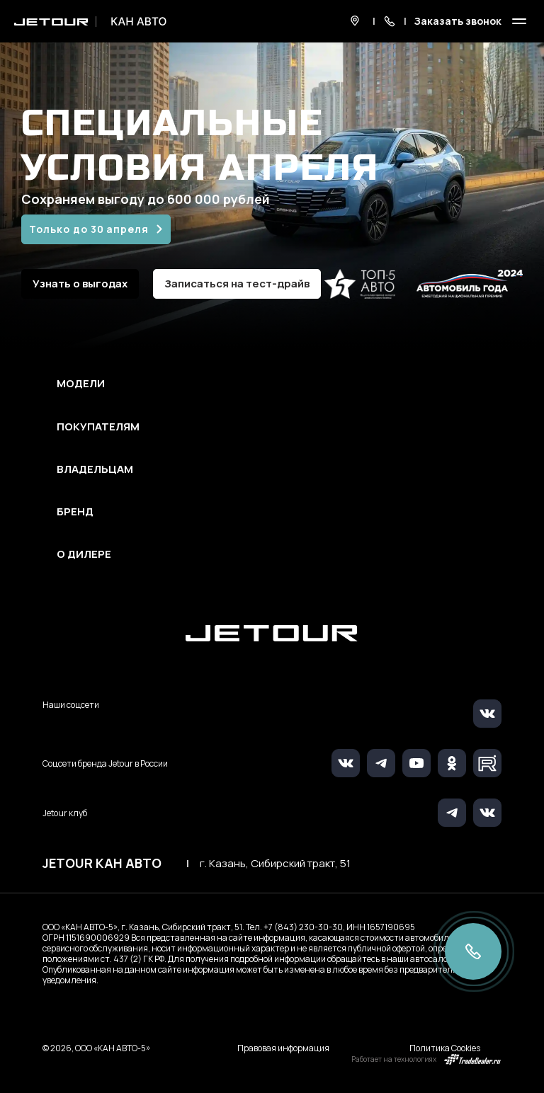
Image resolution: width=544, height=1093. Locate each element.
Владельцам (95, 469)
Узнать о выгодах (80, 283)
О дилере (84, 554)
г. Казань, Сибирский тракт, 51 (275, 864)
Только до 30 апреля (89, 229)
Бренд (75, 512)
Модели (81, 384)
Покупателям (98, 427)
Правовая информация (283, 1048)
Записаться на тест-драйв (237, 283)
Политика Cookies (444, 1048)
